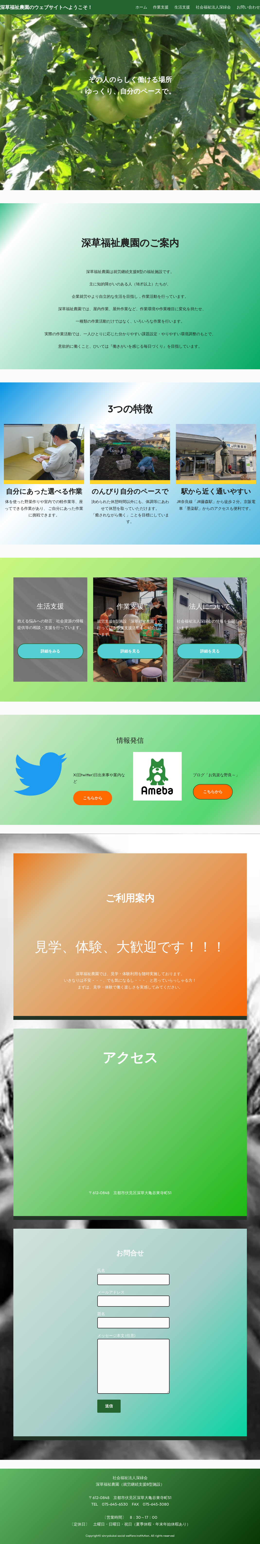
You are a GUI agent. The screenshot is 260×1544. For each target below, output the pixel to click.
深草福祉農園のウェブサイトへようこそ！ (46, 7)
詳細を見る (130, 651)
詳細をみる (50, 651)
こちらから (92, 797)
